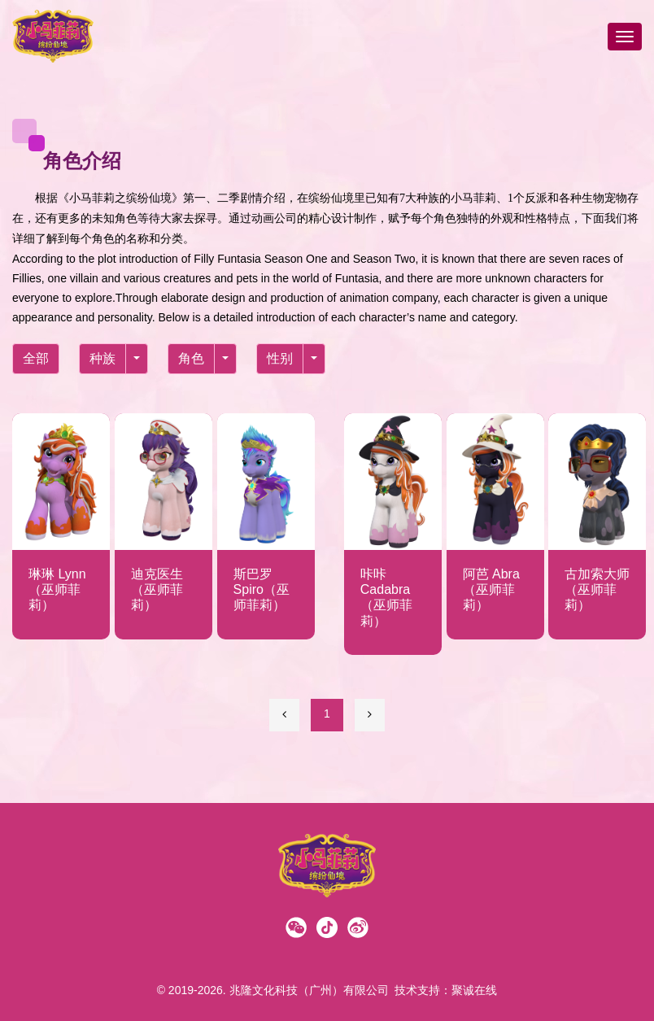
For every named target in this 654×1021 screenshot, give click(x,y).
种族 (102, 358)
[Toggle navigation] (625, 36)
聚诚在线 (474, 990)
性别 (280, 358)
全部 (36, 358)
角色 (191, 358)
